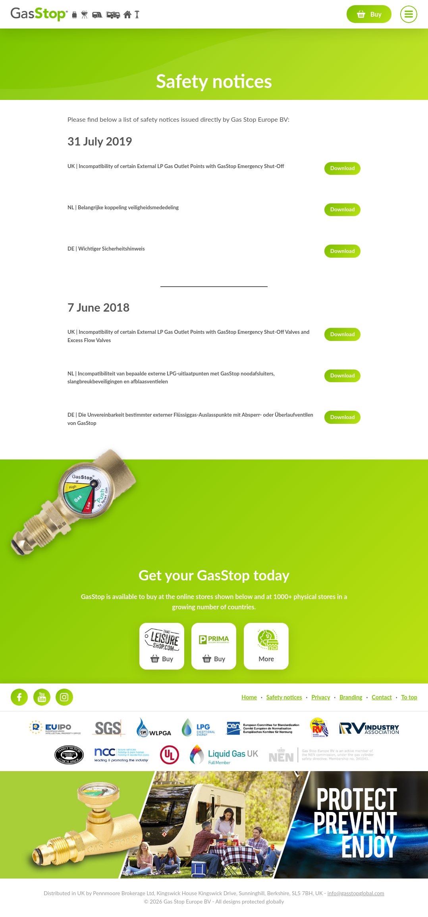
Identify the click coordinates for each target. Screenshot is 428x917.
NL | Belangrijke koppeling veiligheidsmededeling (123, 207)
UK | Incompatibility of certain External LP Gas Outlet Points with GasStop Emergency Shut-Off (175, 166)
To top (409, 697)
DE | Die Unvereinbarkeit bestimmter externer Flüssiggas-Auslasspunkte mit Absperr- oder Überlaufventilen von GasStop (190, 419)
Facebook (19, 697)
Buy (376, 14)
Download (342, 168)
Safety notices (284, 697)
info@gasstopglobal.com (356, 893)
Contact (382, 697)
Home (249, 697)
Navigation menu (408, 14)
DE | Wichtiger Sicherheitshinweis (106, 248)
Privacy (320, 697)
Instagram (64, 697)
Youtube (41, 697)
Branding (350, 697)
